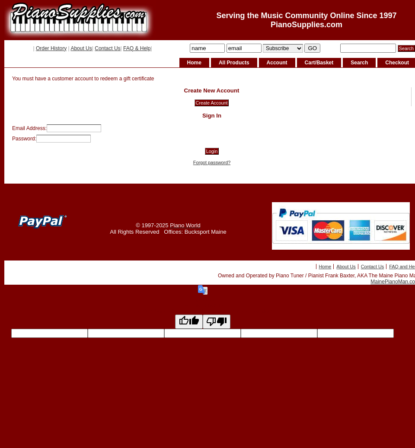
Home (194, 63)
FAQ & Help (136, 48)
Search (359, 63)
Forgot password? (211, 162)
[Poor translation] (216, 322)
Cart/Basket (319, 63)
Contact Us (107, 48)
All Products (234, 63)
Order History (51, 48)
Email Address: (29, 128)
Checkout (397, 63)
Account (277, 63)
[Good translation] (189, 322)
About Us (81, 48)
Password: (24, 139)
